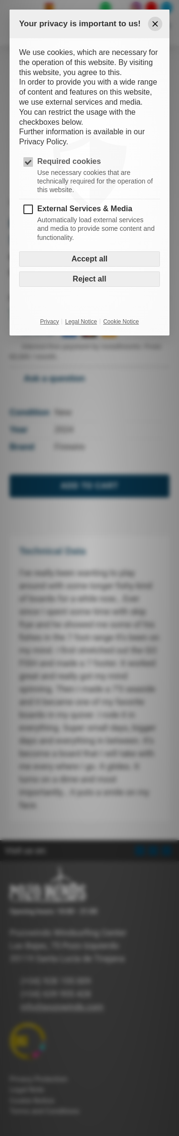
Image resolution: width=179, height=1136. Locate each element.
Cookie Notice (121, 322)
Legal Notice (81, 322)
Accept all (90, 259)
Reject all (89, 279)
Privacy (49, 322)
